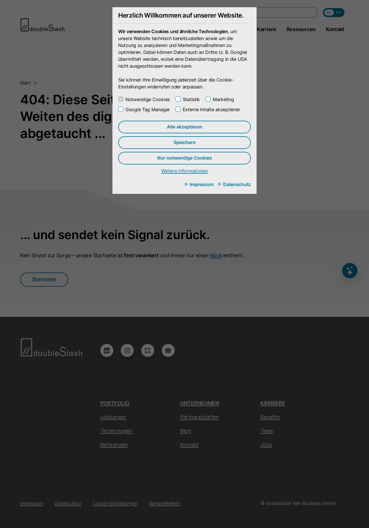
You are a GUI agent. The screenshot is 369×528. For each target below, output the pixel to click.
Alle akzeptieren (184, 127)
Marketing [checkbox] (223, 99)
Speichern (185, 142)
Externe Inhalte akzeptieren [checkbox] (211, 109)
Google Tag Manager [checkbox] (147, 109)
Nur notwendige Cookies (184, 158)
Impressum (201, 184)
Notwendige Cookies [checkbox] (147, 99)
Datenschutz (237, 184)
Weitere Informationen (184, 171)
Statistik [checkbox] (191, 99)
